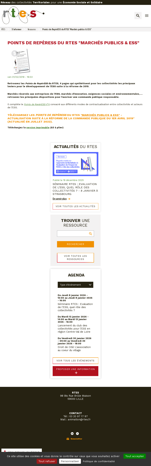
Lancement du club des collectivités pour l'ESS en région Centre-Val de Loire (74, 328)
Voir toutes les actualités (75, 206)
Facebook (77, 433)
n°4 (37, 104)
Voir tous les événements (75, 360)
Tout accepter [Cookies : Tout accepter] (134, 456)
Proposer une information (75, 369)
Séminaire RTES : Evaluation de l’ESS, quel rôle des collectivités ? (75, 307)
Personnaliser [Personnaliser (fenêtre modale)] (70, 461)
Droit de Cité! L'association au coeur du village (74, 349)
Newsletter (76, 439)
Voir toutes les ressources (75, 257)
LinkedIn (72, 433)
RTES (3, 29)
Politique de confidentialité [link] (99, 461)
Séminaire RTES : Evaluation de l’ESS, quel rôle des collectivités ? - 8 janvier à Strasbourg (75, 189)
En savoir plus (60, 198)
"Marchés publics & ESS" (100, 115)
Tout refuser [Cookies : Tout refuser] (46, 461)
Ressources (32, 29)
